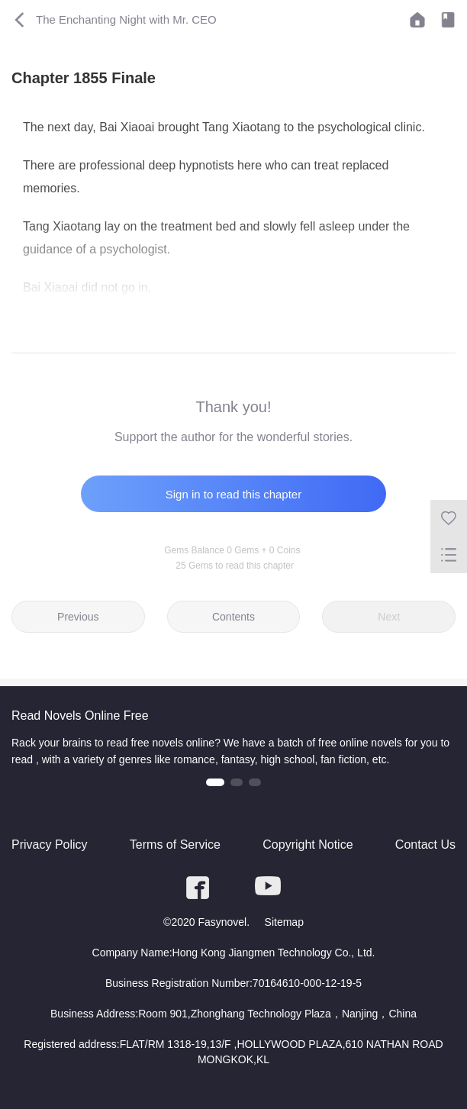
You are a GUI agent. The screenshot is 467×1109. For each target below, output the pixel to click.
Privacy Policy (49, 844)
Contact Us (425, 844)
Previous (77, 617)
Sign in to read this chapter (233, 494)
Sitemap (284, 922)
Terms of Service (175, 844)
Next (389, 617)
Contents (233, 617)
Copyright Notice (307, 844)
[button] (215, 782)
